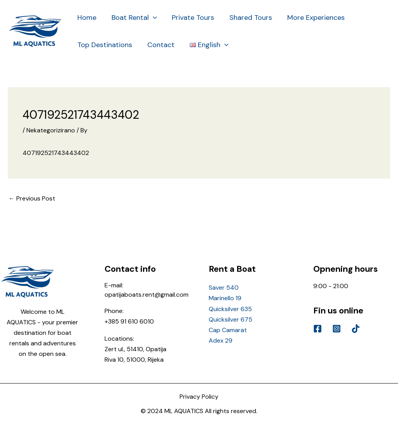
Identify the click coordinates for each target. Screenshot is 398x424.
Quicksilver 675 (230, 319)
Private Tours (190, 17)
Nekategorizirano (50, 130)
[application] (151, 17)
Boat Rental (132, 17)
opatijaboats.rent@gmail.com (147, 294)
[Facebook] (317, 328)
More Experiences (311, 17)
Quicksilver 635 (230, 309)
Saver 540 (224, 287)
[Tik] (355, 328)
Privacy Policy (199, 396)
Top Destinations (104, 44)
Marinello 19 (225, 298)
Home (86, 17)
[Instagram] (336, 328)
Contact (159, 44)
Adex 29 (220, 340)
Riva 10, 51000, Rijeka (134, 359)
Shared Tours (247, 17)
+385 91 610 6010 (129, 321)
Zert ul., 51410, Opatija (135, 349)
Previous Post (32, 198)
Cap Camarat (228, 330)
